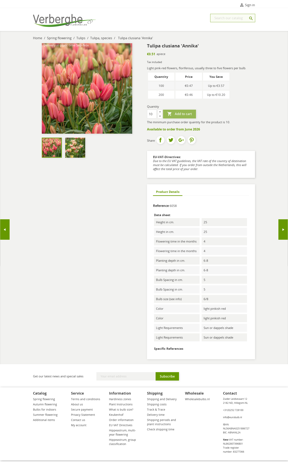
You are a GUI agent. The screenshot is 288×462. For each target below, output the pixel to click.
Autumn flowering (45, 406)
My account (78, 427)
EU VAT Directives (120, 427)
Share (160, 142)
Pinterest (192, 142)
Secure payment (82, 411)
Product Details (167, 193)
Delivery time (156, 416)
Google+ (181, 142)
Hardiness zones (120, 401)
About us (77, 406)
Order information (121, 422)
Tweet (171, 142)
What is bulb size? (121, 411)
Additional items (44, 422)
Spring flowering (44, 401)
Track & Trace (156, 411)
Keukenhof (116, 416)
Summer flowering (45, 416)
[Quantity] (152, 115)
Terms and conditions (85, 401)
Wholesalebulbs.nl (197, 401)
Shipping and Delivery (162, 401)
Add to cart (179, 115)
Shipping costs (157, 406)
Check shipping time (160, 431)
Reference (161, 207)
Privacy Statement (83, 416)
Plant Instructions (121, 406)
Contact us (78, 422)
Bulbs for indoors (44, 411)
